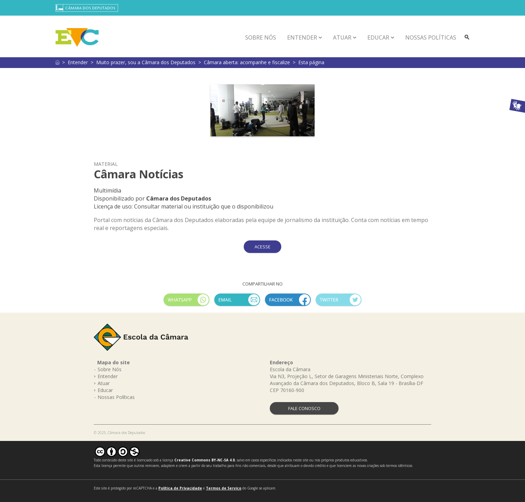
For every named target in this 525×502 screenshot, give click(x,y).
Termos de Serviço (223, 488)
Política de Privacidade (180, 488)
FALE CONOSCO (304, 408)
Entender (302, 37)
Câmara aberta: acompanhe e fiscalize (247, 62)
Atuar (342, 37)
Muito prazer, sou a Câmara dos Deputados (145, 62)
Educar (378, 37)
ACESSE (262, 247)
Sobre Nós (260, 37)
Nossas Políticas (430, 37)
